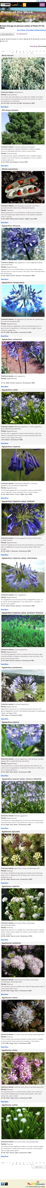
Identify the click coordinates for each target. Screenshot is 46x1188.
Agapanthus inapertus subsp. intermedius (19, 558)
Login (37, 1)
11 (40, 51)
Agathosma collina (10, 1105)
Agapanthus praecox (10, 722)
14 (16, 53)
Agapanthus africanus (11, 226)
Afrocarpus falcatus (10, 110)
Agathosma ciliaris (10, 998)
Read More (4, 107)
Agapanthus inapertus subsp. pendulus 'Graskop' (22, 613)
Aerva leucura (7, 55)
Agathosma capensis (10, 886)
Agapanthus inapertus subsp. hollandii (18, 501)
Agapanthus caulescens (12, 339)
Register (42, 1)
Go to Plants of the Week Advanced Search (31, 30)
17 (27, 53)
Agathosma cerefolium (11, 943)
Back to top (38, 1167)
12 (43, 51)
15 (20, 53)
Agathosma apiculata (11, 832)
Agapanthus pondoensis (12, 667)
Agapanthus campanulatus (13, 282)
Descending (42, 46)
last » (32, 53)
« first (2, 51)
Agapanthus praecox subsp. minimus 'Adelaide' (22, 779)
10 (36, 51)
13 (12, 53)
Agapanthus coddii (10, 390)
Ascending (33, 46)
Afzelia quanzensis (10, 169)
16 (23, 53)
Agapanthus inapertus (11, 447)
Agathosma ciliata (9, 1050)
